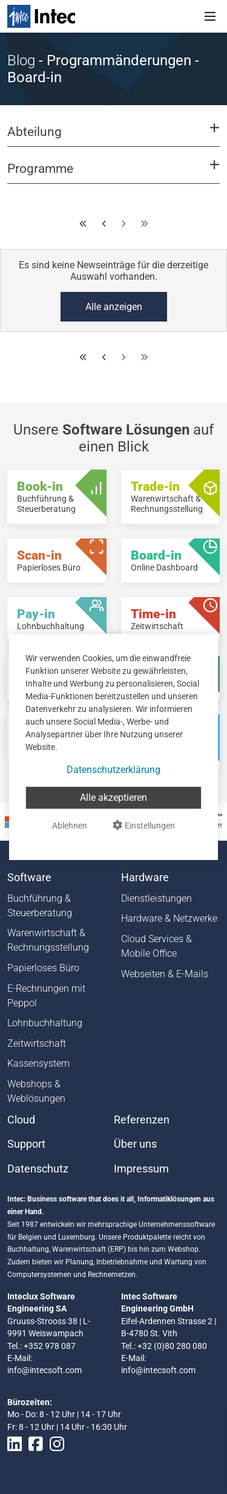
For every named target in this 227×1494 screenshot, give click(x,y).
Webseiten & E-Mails (164, 974)
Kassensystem (38, 1063)
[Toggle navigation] (210, 16)
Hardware (145, 877)
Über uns (135, 1144)
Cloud (21, 1120)
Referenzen (141, 1120)
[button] (113, 137)
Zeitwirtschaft (36, 1043)
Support (26, 1144)
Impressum (141, 1169)
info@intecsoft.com (44, 1370)
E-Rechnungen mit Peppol (46, 996)
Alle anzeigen (113, 306)
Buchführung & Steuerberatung (39, 906)
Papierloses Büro (43, 968)
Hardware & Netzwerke (169, 918)
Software (29, 877)
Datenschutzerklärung (113, 769)
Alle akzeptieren (113, 797)
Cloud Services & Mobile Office (156, 946)
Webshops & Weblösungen (36, 1091)
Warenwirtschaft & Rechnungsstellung (48, 940)
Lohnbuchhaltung (44, 1023)
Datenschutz (37, 1169)
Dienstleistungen (156, 898)
